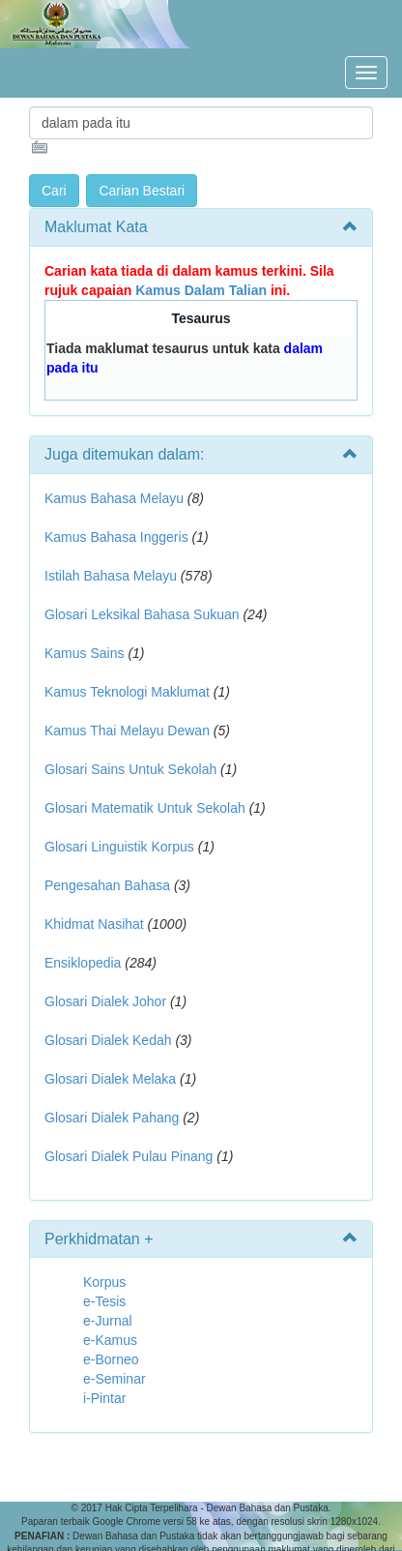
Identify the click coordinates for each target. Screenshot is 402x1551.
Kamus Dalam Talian (201, 290)
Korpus (104, 1282)
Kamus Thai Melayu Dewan (127, 730)
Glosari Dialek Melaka (110, 1079)
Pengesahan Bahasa (107, 885)
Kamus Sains (84, 653)
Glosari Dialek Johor (105, 1001)
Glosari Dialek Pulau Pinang (128, 1156)
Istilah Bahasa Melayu (110, 575)
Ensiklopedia (82, 962)
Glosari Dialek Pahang (111, 1117)
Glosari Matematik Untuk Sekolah (144, 808)
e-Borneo (111, 1359)
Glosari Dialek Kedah (108, 1040)
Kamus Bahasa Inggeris (116, 537)
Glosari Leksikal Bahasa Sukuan (142, 614)
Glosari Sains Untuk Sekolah (130, 769)
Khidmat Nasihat (94, 924)
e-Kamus (110, 1340)
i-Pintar (104, 1398)
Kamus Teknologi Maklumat (127, 692)
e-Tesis (104, 1301)
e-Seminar (114, 1379)
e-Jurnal (107, 1320)
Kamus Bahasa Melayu (115, 498)
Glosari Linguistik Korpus (119, 846)
